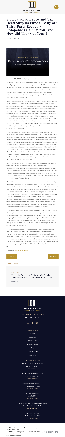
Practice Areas (32, 341)
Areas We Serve (32, 344)
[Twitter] (28, 323)
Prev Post (12, 256)
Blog (32, 348)
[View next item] (15, 290)
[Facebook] (32, 323)
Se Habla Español (32, 351)
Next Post (53, 256)
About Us (32, 337)
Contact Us (32, 355)
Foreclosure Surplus (21, 250)
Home (32, 333)
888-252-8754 (32, 317)
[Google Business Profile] (37, 323)
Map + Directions (32, 369)
